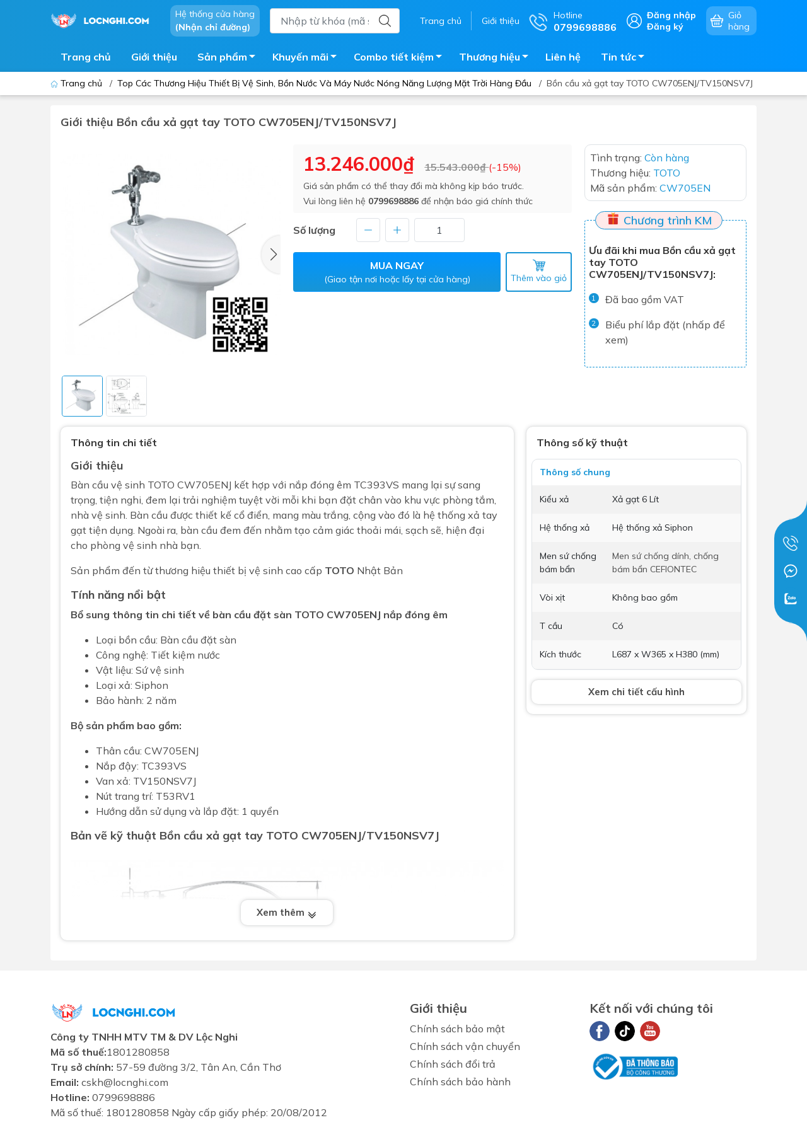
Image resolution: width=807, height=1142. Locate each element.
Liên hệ (563, 56)
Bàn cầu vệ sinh (109, 484)
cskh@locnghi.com (124, 1082)
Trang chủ (441, 20)
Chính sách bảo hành (460, 1081)
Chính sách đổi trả (453, 1064)
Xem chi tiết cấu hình (636, 692)
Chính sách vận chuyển (465, 1046)
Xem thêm (287, 912)
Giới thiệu (501, 20)
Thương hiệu (497, 58)
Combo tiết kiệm (401, 58)
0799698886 (393, 201)
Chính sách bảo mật (457, 1028)
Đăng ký (665, 26)
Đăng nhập (671, 15)
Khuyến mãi (308, 58)
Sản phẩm (229, 58)
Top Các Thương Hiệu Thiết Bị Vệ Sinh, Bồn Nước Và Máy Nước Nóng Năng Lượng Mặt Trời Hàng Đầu (324, 83)
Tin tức (626, 58)
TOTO (339, 570)
